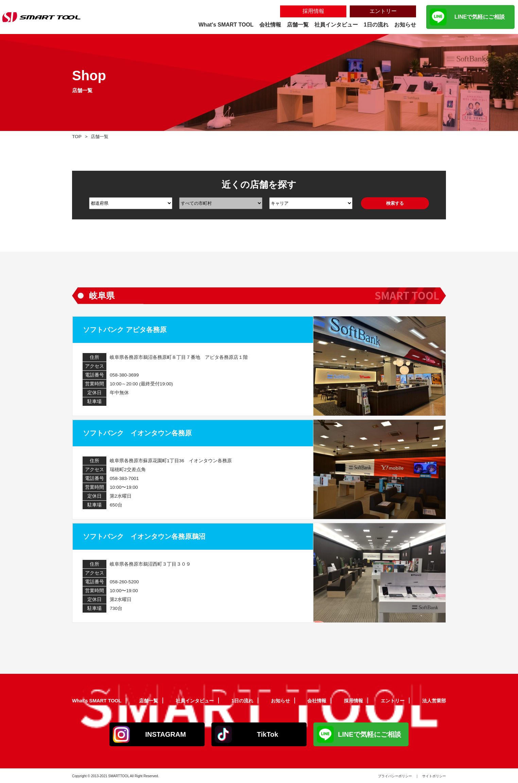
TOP (77, 136)
